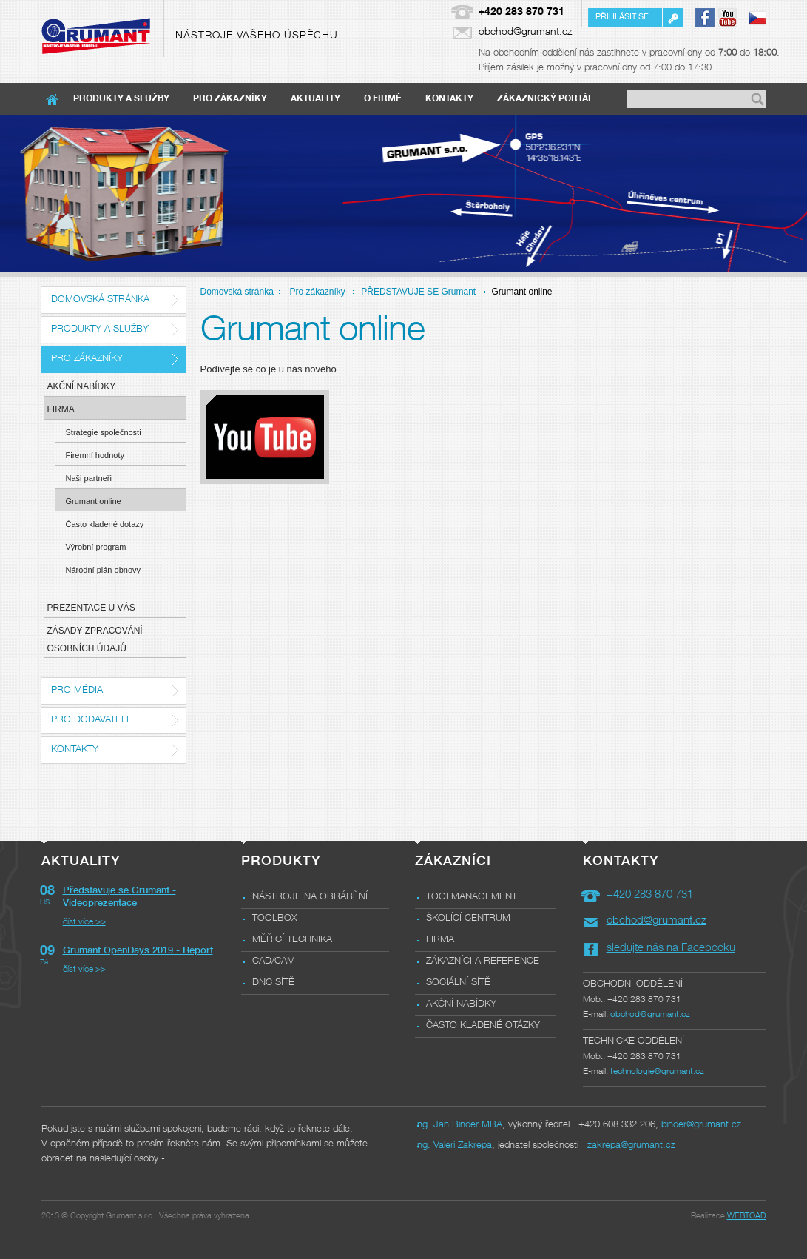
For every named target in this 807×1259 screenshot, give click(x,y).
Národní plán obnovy (103, 569)
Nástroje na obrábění (310, 897)
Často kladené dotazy (105, 524)
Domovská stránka (100, 300)
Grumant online (93, 501)
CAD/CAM (273, 962)
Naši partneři (89, 478)
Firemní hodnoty (95, 455)
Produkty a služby (121, 99)
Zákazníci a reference (482, 962)
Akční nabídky (81, 386)
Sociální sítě (458, 983)
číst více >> (84, 922)
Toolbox (274, 919)
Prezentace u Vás (91, 607)
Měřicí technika (292, 940)
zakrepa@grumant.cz (631, 1146)
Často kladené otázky (483, 1026)
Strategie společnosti (103, 432)
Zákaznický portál (545, 99)
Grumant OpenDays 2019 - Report (138, 951)
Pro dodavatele (91, 720)
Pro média (77, 691)
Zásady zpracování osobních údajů (95, 639)
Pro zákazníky (230, 99)
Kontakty (449, 99)
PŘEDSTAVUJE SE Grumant (418, 291)
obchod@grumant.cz (525, 32)
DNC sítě (273, 983)
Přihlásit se (622, 17)
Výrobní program (96, 547)
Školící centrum (468, 919)
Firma (61, 409)
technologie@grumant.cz (657, 1071)
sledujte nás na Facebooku (671, 948)
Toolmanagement (471, 897)
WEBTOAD (746, 1216)
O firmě (383, 99)
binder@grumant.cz (701, 1125)
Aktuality (315, 99)
